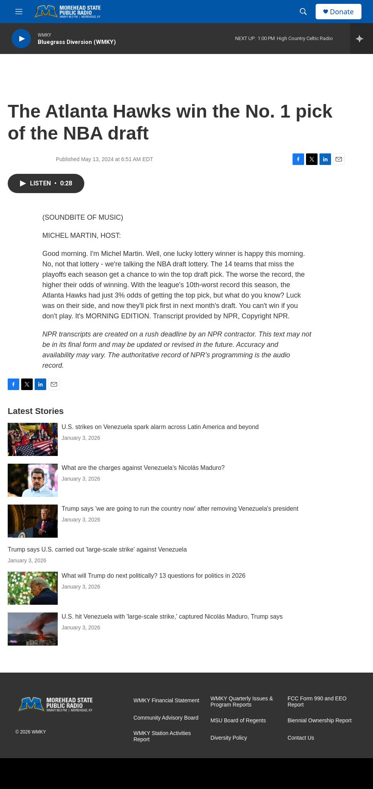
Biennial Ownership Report (320, 720)
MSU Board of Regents (238, 720)
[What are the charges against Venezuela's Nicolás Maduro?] (33, 480)
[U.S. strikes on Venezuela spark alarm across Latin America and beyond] (33, 439)
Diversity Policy (229, 738)
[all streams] (361, 38)
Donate (342, 12)
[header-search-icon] (303, 11)
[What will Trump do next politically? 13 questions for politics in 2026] (33, 588)
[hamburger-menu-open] (19, 11)
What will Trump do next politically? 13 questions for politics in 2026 (154, 575)
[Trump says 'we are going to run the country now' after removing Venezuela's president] (33, 521)
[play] (21, 38)
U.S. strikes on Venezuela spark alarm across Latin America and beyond (160, 427)
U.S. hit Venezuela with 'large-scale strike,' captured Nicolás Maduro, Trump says (172, 616)
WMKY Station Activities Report (162, 736)
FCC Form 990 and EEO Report (317, 702)
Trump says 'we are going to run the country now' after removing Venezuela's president (180, 508)
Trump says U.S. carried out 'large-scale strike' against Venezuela (97, 549)
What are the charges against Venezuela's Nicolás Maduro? (143, 467)
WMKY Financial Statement (166, 700)
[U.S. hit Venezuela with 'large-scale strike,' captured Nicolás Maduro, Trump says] (33, 629)
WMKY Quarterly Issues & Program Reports (242, 702)
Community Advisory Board (166, 718)
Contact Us (301, 738)
